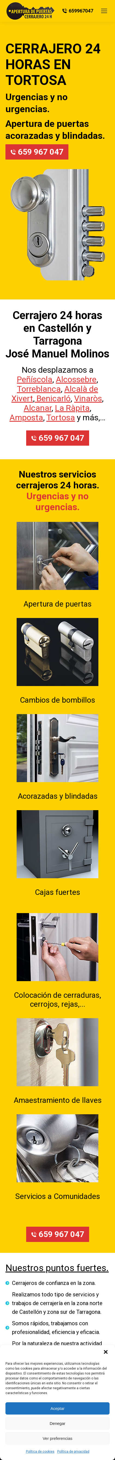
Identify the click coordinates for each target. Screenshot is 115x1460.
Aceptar (57, 1408)
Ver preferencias (57, 1438)
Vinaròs (88, 398)
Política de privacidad (73, 1451)
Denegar (57, 1423)
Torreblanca (39, 389)
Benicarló (53, 398)
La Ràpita (72, 408)
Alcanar (38, 408)
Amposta (26, 417)
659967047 (77, 11)
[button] (106, 1352)
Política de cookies (40, 1451)
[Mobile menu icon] (104, 10)
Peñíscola (34, 379)
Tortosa (60, 417)
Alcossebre (76, 379)
